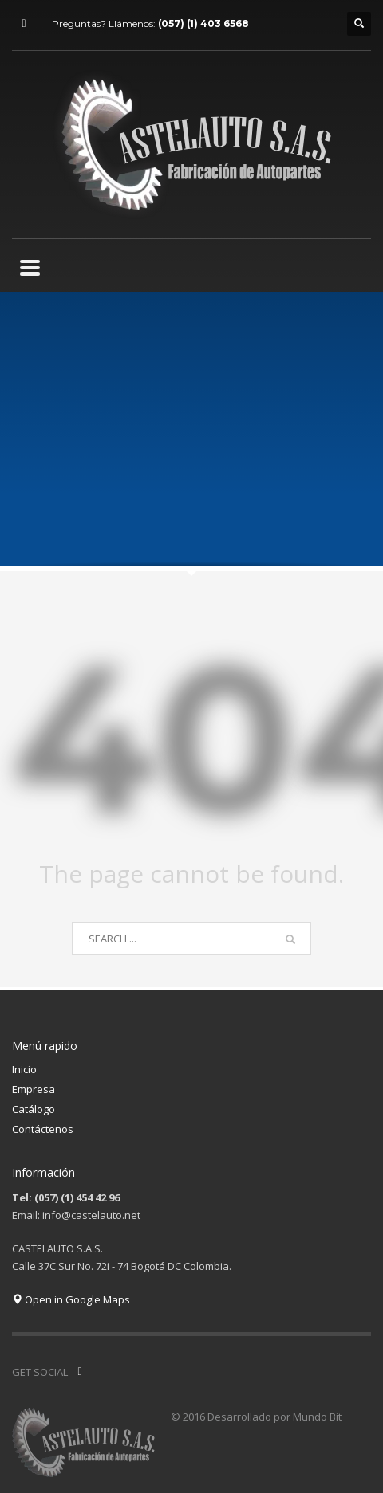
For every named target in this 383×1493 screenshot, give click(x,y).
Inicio (24, 1069)
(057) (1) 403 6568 (203, 23)
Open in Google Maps (71, 1299)
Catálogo (33, 1109)
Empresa (33, 1089)
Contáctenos (42, 1129)
